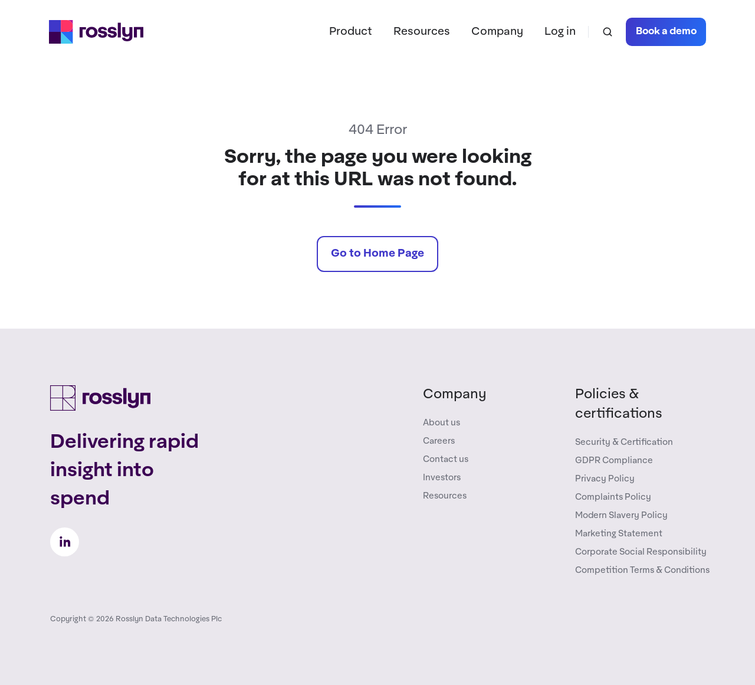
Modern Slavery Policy (621, 515)
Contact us (445, 459)
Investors (442, 478)
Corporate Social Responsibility (641, 552)
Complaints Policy (613, 497)
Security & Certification (624, 442)
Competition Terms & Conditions (642, 570)
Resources (421, 31)
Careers (439, 441)
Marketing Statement (618, 534)
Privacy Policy (605, 479)
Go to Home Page (377, 253)
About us (441, 423)
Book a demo (666, 31)
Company (497, 31)
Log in (560, 31)
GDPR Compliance (614, 460)
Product (350, 31)
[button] (607, 32)
